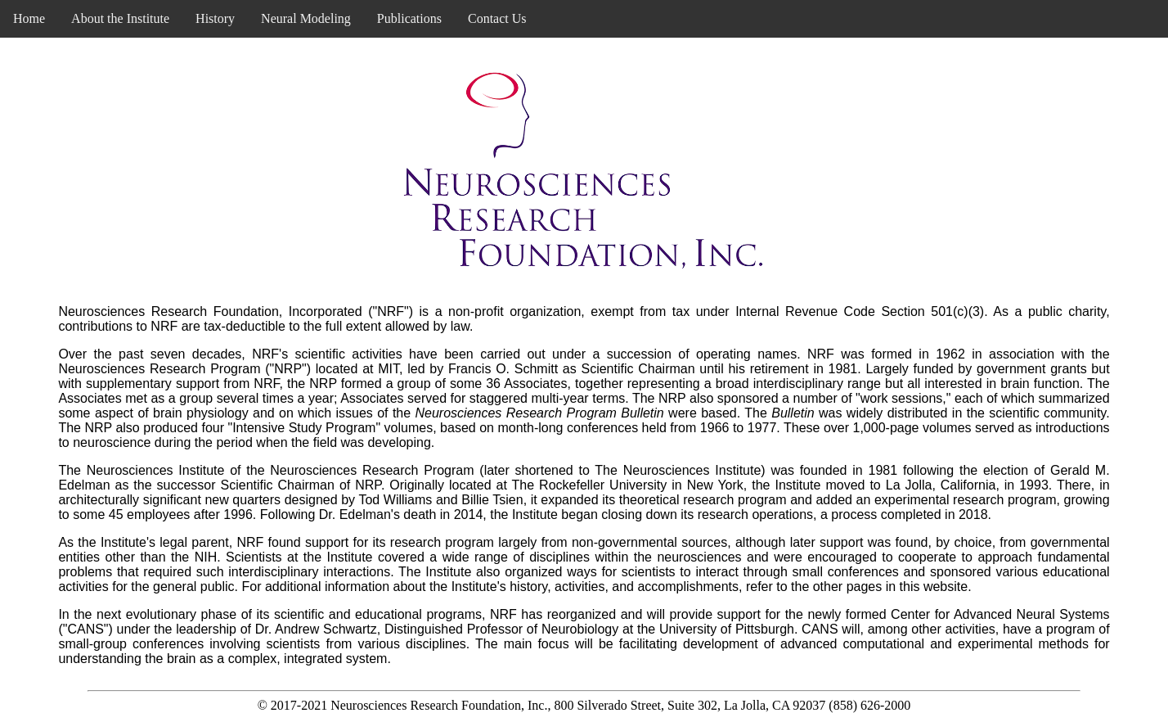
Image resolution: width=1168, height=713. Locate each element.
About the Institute (120, 18)
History (215, 18)
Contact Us (497, 18)
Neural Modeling (306, 18)
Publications (409, 18)
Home (29, 18)
